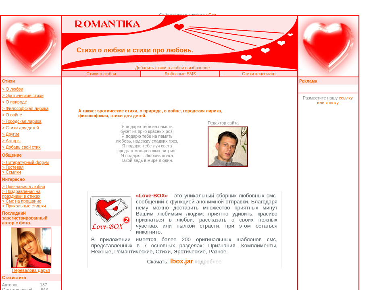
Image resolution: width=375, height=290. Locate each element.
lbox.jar (181, 261)
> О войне (12, 114)
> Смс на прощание (21, 201)
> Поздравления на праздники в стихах (21, 194)
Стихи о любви (101, 73)
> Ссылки (11, 172)
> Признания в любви (23, 186)
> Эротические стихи (23, 95)
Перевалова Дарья (31, 270)
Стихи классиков (258, 73)
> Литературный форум (25, 162)
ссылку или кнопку (335, 100)
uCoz (211, 14)
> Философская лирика (25, 108)
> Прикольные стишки (24, 205)
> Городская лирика (22, 121)
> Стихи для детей (20, 127)
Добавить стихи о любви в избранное (172, 67)
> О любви (12, 89)
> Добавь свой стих (21, 147)
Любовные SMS (180, 73)
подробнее (208, 262)
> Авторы (11, 140)
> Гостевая (12, 167)
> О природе (14, 101)
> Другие (10, 134)
